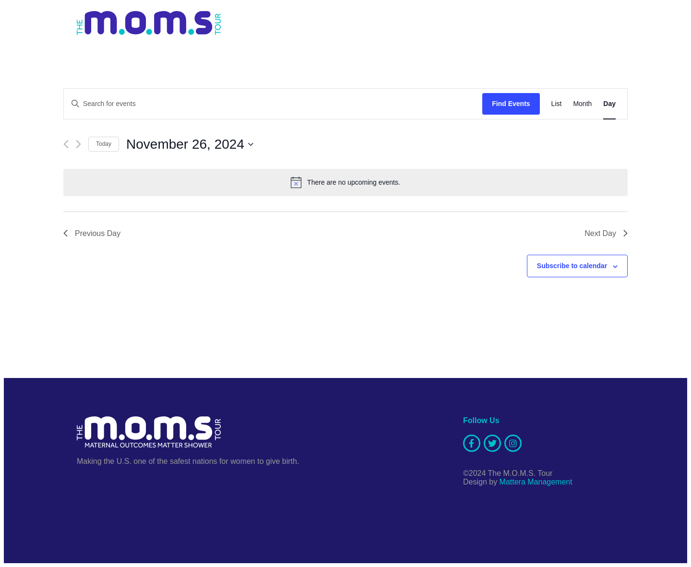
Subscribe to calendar (572, 266)
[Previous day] (66, 144)
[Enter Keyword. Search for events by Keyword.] (273, 104)
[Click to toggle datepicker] (189, 144)
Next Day (606, 233)
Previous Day (91, 233)
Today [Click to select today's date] (103, 144)
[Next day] (78, 144)
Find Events (511, 103)
